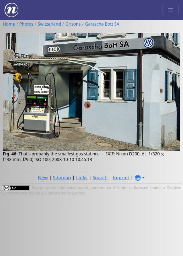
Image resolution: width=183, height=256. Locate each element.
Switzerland (49, 24)
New (43, 177)
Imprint (121, 177)
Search (100, 177)
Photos (26, 24)
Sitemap (62, 177)
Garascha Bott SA (102, 24)
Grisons (73, 24)
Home (9, 24)
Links (82, 177)
